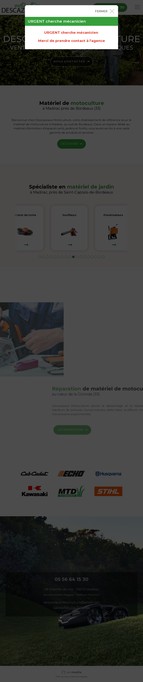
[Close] (104, 11)
